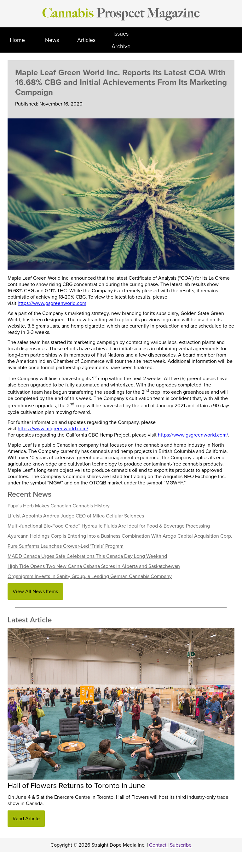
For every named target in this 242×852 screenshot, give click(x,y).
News (52, 40)
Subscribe (181, 845)
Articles (86, 40)
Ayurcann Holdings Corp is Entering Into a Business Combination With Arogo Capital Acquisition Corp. (120, 536)
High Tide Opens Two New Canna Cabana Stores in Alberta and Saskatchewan (94, 566)
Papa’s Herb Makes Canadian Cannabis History (59, 506)
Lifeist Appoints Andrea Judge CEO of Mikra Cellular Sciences (76, 516)
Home (17, 40)
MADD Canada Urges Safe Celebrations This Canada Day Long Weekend (87, 556)
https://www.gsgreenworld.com (52, 303)
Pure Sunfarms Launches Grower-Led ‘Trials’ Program (66, 546)
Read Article (26, 818)
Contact (158, 845)
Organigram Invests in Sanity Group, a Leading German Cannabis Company (90, 576)
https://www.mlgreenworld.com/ (53, 429)
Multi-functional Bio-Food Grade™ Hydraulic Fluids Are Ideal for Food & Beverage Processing (109, 526)
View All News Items (35, 591)
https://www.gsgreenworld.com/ (193, 435)
